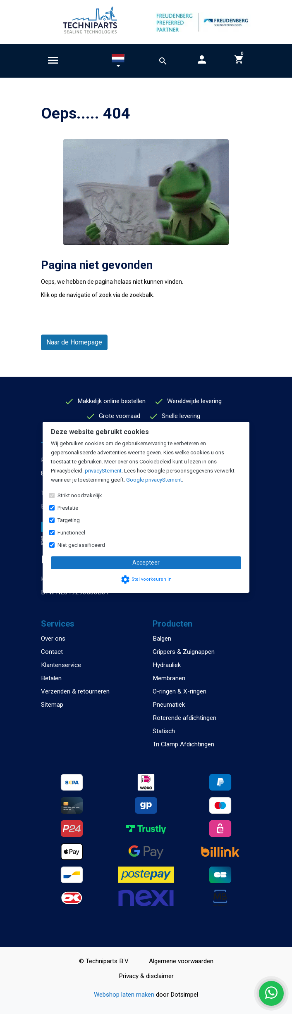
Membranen (169, 678)
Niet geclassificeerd (81, 545)
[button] (118, 62)
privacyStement (103, 471)
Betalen (51, 678)
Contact (52, 651)
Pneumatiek (169, 704)
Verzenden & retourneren (75, 691)
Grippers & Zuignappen (184, 651)
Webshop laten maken (125, 994)
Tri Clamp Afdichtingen (183, 744)
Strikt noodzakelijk (79, 495)
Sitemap (52, 704)
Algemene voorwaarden (181, 961)
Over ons (53, 638)
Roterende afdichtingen (184, 718)
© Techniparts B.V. (104, 961)
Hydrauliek (167, 665)
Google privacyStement (154, 480)
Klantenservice (61, 665)
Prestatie (67, 508)
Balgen (162, 638)
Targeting (68, 520)
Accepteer (146, 562)
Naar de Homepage (74, 342)
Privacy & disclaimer (146, 976)
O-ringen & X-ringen (179, 691)
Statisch (164, 731)
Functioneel (71, 533)
